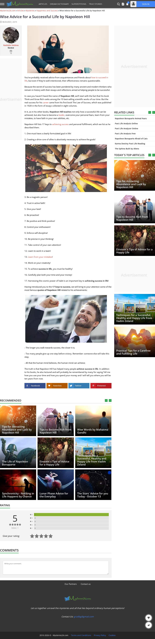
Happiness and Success (47, 11)
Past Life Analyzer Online (126, 128)
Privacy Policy (100, 635)
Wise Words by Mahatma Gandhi (92, 431)
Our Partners (71, 584)
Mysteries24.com (7, 11)
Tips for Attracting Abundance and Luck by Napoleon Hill (131, 184)
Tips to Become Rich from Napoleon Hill (132, 218)
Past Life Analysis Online (126, 123)
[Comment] (56, 567)
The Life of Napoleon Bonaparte (15, 463)
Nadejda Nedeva (10, 45)
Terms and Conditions (81, 635)
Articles (43, 4)
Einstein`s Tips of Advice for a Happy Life (134, 251)
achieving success (60, 124)
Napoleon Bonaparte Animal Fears (131, 118)
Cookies (112, 635)
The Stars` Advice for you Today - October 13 (92, 495)
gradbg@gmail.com (84, 616)
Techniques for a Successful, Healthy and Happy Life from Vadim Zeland (134, 318)
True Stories (95, 4)
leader (61, 115)
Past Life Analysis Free (125, 133)
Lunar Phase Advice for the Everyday (54, 495)
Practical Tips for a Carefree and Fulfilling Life (133, 352)
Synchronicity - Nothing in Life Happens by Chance (18, 495)
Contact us (86, 584)
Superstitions (79, 4)
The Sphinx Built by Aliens (127, 148)
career (46, 102)
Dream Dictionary (59, 4)
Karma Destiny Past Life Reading (130, 143)
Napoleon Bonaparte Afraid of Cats (131, 138)
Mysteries (30, 11)
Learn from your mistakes (40, 256)
